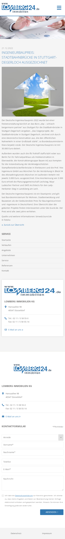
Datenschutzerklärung (24, 495)
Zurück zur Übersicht (14, 224)
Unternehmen (8, 255)
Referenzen (7, 265)
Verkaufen (6, 245)
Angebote (6, 250)
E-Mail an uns (12, 329)
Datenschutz (16, 533)
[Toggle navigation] (59, 7)
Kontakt (5, 270)
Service (5, 260)
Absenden (51, 512)
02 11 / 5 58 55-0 (20, 318)
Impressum (47, 533)
